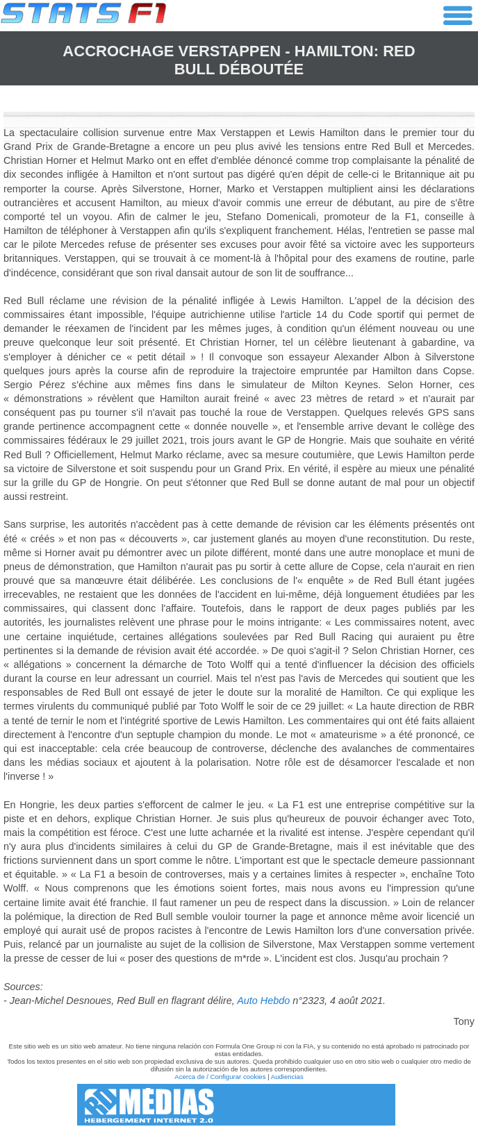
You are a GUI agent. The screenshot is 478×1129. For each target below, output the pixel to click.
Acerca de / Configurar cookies (219, 1076)
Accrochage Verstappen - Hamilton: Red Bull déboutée (239, 60)
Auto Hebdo (263, 1000)
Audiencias (287, 1076)
